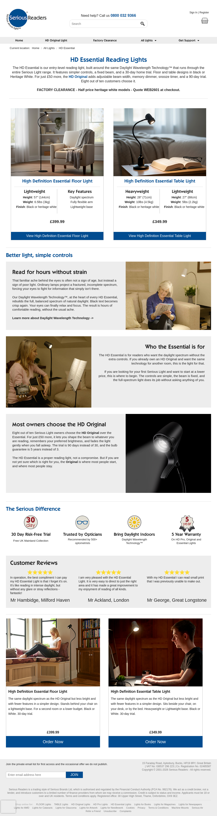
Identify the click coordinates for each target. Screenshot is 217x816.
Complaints (125, 811)
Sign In (193, 12)
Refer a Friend (93, 811)
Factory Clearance (105, 40)
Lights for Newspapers (190, 804)
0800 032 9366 (123, 15)
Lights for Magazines (165, 804)
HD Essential (67, 48)
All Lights (49, 48)
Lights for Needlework (111, 807)
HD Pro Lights (100, 804)
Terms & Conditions (158, 807)
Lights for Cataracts (42, 807)
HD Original (78, 77)
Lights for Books (142, 804)
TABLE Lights (61, 804)
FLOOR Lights (43, 804)
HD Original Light (56, 40)
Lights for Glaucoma (66, 807)
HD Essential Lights (121, 804)
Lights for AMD (21, 807)
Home (19, 40)
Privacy (141, 807)
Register (204, 12)
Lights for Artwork (88, 807)
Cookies (130, 807)
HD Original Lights (80, 804)
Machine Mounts (180, 807)
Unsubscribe (110, 811)
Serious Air (197, 807)
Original (72, 462)
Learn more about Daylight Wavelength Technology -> (52, 318)
